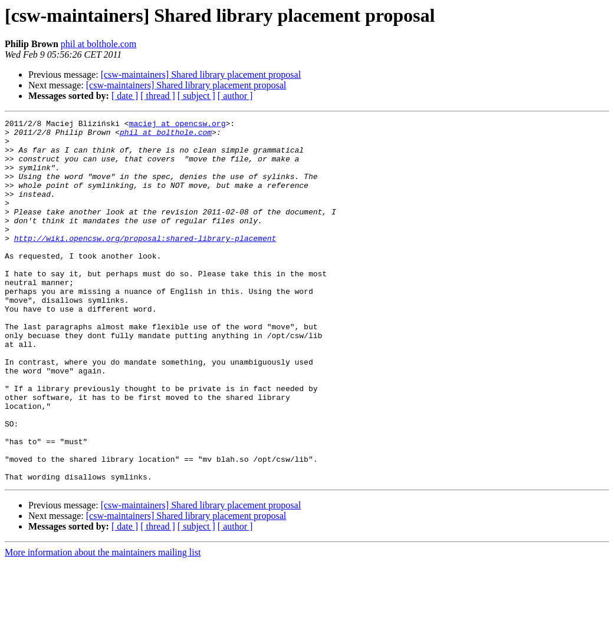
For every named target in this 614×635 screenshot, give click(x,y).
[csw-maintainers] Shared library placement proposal (201, 75)
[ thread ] (157, 96)
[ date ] (124, 96)
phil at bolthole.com (98, 44)
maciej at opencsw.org (177, 125)
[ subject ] (196, 96)
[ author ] (235, 96)
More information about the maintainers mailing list (103, 625)
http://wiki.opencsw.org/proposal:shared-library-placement (145, 262)
